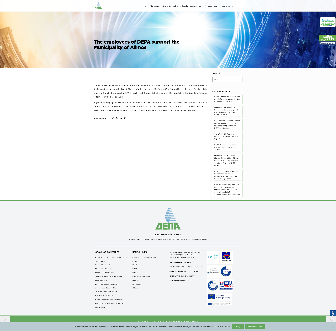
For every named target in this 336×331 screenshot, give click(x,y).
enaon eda (135, 272)
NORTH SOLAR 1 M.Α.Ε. (103, 268)
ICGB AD (135, 288)
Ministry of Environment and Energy (144, 257)
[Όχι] (333, 326)
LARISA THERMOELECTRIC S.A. (106, 288)
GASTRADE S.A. (100, 261)
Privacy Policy (191, 321)
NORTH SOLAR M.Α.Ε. (102, 265)
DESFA (134, 268)
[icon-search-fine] (238, 5)
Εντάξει (238, 327)
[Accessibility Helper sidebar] (333, 313)
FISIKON (135, 265)
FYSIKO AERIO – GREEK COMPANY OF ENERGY (111, 257)
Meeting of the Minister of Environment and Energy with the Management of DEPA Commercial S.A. (226, 111)
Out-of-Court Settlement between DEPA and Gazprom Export (226, 136)
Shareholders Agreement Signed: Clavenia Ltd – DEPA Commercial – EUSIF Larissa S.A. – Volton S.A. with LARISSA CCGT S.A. (227, 160)
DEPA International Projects (141, 276)
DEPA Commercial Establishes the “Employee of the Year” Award (226, 147)
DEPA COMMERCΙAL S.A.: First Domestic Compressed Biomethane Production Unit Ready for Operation (226, 175)
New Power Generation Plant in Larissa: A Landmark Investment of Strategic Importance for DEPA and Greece (227, 124)
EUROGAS (135, 280)
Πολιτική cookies (254, 327)
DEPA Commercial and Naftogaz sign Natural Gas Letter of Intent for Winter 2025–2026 (227, 99)
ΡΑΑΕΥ (134, 261)
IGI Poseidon (136, 284)
